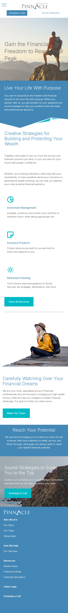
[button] (17, 13)
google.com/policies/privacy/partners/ (21, 600)
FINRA (33, 546)
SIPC (39, 546)
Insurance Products (18, 242)
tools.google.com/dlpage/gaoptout (20, 606)
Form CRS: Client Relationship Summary (28, 582)
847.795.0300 (51, 13)
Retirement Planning (18, 278)
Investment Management (21, 207)
